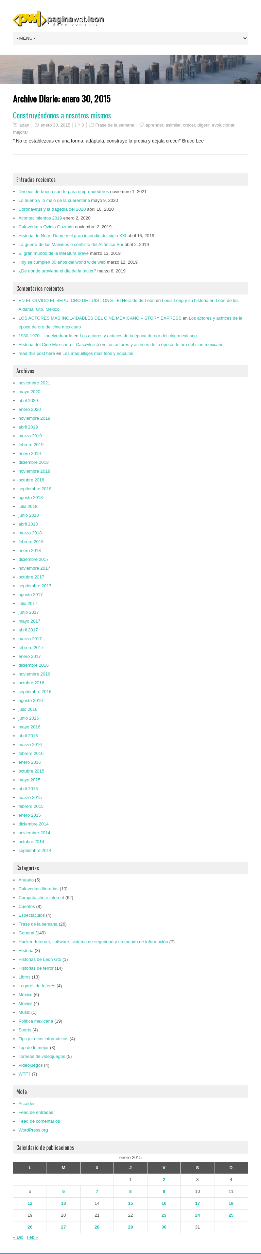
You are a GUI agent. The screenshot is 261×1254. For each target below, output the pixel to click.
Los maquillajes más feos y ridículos (98, 353)
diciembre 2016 (33, 665)
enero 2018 (29, 550)
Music (24, 1012)
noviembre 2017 (34, 568)
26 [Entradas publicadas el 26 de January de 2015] (30, 1227)
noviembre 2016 (34, 674)
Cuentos (26, 906)
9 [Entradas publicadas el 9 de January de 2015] (164, 1191)
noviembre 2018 (34, 471)
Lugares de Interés (36, 985)
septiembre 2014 (34, 850)
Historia (25, 950)
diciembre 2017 (33, 559)
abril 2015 (28, 788)
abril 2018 (28, 524)
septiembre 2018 (34, 488)
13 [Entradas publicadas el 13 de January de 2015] (63, 1203)
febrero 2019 (31, 444)
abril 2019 (28, 427)
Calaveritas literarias (38, 888)
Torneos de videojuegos (41, 1056)
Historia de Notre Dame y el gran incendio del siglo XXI (72, 235)
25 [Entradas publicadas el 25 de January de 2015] (231, 1215)
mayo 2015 (29, 779)
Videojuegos (30, 1065)
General (26, 932)
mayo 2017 (29, 621)
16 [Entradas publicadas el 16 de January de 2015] (163, 1203)
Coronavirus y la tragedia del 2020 (52, 209)
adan (24, 125)
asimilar (173, 125)
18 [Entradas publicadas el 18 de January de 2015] (231, 1203)
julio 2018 (27, 506)
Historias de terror (35, 968)
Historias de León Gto (39, 959)
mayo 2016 (29, 726)
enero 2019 (29, 453)
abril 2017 (28, 629)
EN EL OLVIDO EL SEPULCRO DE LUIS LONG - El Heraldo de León (86, 300)
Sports (24, 1029)
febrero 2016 (31, 753)
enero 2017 (29, 656)
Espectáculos (31, 915)
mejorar (20, 132)
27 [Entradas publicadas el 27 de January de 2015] (63, 1227)
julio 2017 (27, 603)
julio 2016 (27, 709)
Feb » (32, 1237)
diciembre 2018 (33, 462)
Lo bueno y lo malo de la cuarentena (54, 200)
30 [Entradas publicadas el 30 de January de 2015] (163, 1227)
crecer (189, 125)
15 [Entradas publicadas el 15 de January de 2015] (130, 1203)
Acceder (26, 1103)
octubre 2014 (31, 841)
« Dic (18, 1237)
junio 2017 (28, 612)
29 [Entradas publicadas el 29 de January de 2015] (130, 1227)
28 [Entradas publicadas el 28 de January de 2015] (96, 1227)
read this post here (36, 353)
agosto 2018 (30, 497)
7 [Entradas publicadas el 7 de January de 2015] (97, 1191)
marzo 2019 (30, 435)
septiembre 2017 (34, 585)
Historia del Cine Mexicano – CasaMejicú (58, 344)
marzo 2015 (30, 797)
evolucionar (223, 125)
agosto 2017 (30, 594)
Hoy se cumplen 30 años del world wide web (62, 262)
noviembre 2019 (34, 418)
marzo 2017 (30, 638)
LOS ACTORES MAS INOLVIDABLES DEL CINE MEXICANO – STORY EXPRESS (99, 318)
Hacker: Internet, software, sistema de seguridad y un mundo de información (93, 941)
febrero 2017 (31, 647)
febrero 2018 (31, 541)
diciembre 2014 (33, 823)
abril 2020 (28, 400)
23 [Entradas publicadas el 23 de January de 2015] (163, 1215)
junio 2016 (28, 718)
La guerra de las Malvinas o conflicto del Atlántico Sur (70, 244)
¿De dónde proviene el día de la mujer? (57, 270)
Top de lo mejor (33, 1047)
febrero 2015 (31, 806)
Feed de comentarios (39, 1121)
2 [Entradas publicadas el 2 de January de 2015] (164, 1179)
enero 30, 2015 (55, 125)
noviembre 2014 (34, 832)
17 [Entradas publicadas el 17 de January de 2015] (197, 1203)
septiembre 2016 (34, 691)
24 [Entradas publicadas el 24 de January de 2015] (197, 1215)
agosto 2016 (30, 700)
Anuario (26, 879)
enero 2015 (29, 815)
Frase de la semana (114, 125)
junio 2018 (28, 515)
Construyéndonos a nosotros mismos (62, 115)
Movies (25, 1003)
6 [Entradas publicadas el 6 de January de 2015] (63, 1191)
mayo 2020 (29, 391)
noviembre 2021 (34, 382)
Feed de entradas (35, 1112)
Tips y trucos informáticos (43, 1038)
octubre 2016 (31, 682)
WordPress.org (33, 1130)
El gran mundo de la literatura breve (53, 253)
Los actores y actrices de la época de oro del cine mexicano (138, 335)
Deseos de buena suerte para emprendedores (63, 191)
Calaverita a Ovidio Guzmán (46, 226)
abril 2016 (28, 735)
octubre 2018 (31, 479)
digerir (203, 125)
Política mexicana (35, 1021)
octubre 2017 (31, 577)
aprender (154, 125)
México (25, 994)
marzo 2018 (30, 532)
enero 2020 (29, 409)
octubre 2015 (31, 771)
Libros (24, 977)
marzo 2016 (30, 744)
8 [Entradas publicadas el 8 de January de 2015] (130, 1191)
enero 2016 (29, 762)
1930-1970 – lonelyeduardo (45, 335)
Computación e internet (41, 897)
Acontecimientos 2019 (40, 218)
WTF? (24, 1074)
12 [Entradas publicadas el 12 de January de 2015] (30, 1203)
